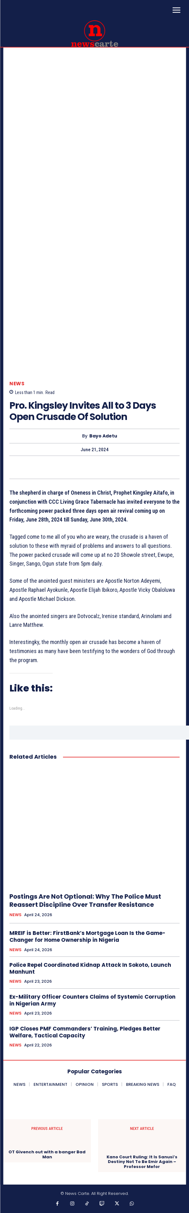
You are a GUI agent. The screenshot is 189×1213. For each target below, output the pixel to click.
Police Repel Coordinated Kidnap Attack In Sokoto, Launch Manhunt (90, 968)
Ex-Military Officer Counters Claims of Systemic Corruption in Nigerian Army (92, 1000)
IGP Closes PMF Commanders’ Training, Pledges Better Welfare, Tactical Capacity (84, 1032)
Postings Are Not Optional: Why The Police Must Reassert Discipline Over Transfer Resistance (85, 900)
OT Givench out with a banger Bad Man (47, 1154)
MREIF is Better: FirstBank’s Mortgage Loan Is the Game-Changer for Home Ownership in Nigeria (87, 936)
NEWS (16, 383)
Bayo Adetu (103, 436)
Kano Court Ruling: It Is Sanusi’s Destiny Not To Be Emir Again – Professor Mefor (142, 1162)
